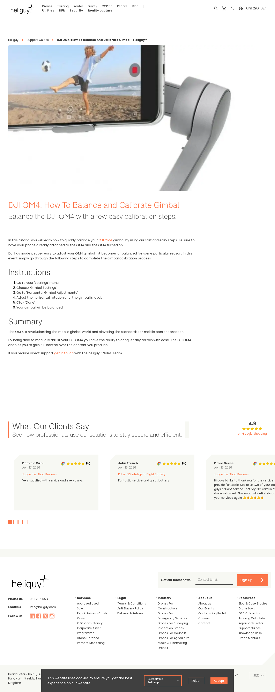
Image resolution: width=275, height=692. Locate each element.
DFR (62, 10)
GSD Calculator (249, 613)
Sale (80, 608)
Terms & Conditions (131, 603)
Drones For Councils (172, 633)
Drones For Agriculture (173, 638)
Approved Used (88, 603)
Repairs (122, 6)
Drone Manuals (249, 638)
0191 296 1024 (39, 599)
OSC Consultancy (90, 623)
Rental (78, 6)
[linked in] (32, 616)
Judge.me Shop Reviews (39, 474)
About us (204, 603)
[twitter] (45, 616)
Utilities (48, 10)
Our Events (206, 608)
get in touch (64, 353)
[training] (240, 8)
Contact (204, 623)
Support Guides (250, 628)
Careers (204, 618)
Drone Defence (88, 638)
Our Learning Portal (212, 613)
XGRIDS (107, 6)
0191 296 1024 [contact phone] (256, 8)
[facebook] (38, 616)
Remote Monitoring (91, 643)
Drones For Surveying (173, 623)
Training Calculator (252, 618)
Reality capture (100, 10)
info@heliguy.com (43, 607)
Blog (135, 6)
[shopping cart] (224, 8)
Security (76, 10)
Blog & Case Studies (253, 603)
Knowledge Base (250, 633)
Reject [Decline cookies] (196, 681)
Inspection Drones (171, 628)
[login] (232, 8)
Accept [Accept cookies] (219, 681)
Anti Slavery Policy (130, 608)
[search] (216, 8)
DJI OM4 (105, 240)
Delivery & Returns (130, 613)
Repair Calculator (251, 623)
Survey (92, 6)
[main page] (21, 8)
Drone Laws (247, 608)
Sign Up (246, 580)
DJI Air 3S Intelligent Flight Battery (141, 474)
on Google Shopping (252, 434)
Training (63, 6)
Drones (47, 6)
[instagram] (52, 616)
